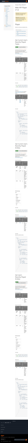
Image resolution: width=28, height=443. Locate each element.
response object (21, 91)
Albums (7, 12)
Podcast (7, 18)
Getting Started (7, 8)
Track (6, 21)
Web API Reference (7, 11)
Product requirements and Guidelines (8, 26)
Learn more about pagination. (19, 53)
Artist (6, 13)
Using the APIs (7, 9)
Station (7, 20)
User (6, 22)
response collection (17, 92)
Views (6, 23)
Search (7, 19)
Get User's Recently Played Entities (21, 35)
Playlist (7, 17)
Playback (6, 10)
